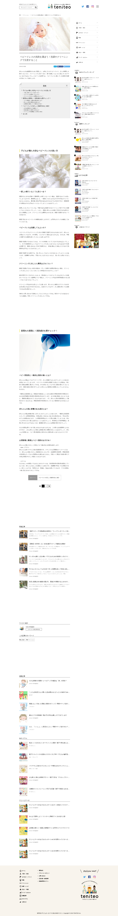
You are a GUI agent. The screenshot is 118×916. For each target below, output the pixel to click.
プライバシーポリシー (44, 873)
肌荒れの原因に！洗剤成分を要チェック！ (37, 98)
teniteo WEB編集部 (30, 626)
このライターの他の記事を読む (34, 629)
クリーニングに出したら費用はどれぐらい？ (33, 96)
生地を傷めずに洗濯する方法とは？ (31, 110)
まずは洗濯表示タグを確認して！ (31, 108)
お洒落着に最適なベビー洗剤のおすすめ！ (33, 103)
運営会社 (41, 870)
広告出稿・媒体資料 (44, 878)
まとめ (25, 114)
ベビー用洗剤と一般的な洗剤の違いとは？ (33, 100)
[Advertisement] (31, 656)
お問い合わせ (42, 875)
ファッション (26, 15)
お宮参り (23, 639)
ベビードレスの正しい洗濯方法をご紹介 (36, 106)
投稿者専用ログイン (44, 881)
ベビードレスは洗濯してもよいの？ (31, 94)
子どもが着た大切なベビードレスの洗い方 (37, 90)
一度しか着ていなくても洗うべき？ (31, 92)
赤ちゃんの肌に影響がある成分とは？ (32, 102)
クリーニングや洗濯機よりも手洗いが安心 (33, 111)
